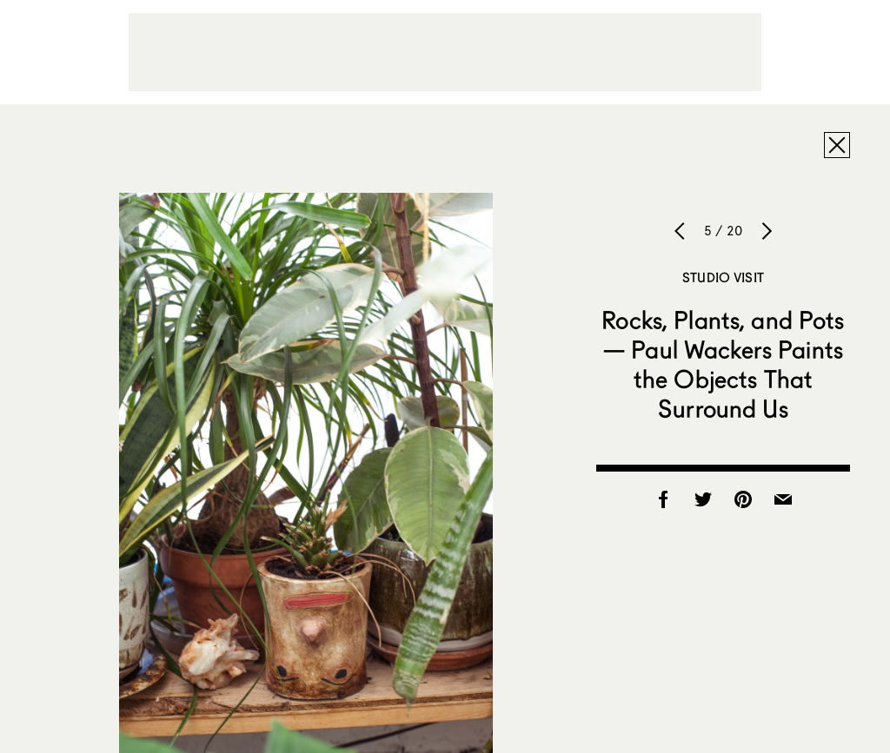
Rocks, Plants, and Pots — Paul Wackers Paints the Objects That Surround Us (722, 364)
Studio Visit (723, 277)
